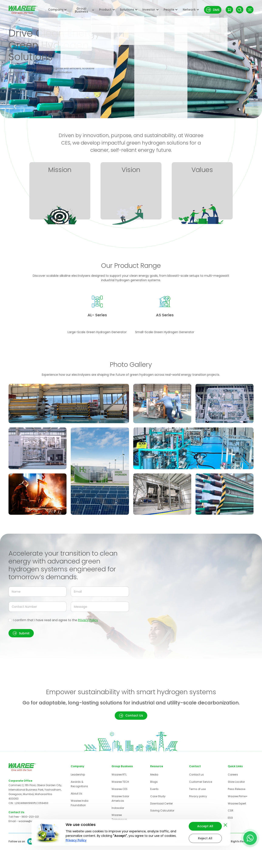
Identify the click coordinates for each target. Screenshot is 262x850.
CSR (230, 810)
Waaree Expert (237, 803)
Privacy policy (198, 796)
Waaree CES (119, 789)
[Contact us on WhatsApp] (250, 838)
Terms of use (197, 789)
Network (191, 9)
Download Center (161, 803)
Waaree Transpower (119, 817)
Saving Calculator (162, 810)
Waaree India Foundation (79, 803)
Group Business (84, 10)
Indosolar (118, 808)
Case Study (158, 796)
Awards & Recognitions (79, 784)
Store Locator (236, 782)
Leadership (78, 774)
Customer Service (200, 782)
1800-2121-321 (30, 816)
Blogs (154, 782)
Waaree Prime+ (238, 796)
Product (107, 9)
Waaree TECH (120, 782)
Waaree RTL (119, 774)
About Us (76, 793)
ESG (230, 818)
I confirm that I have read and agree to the (55, 620)
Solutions (128, 9)
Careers (233, 774)
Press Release (236, 789)
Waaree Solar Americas (120, 798)
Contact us (196, 774)
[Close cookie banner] (225, 824)
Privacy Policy (88, 620)
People (171, 9)
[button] (21, 633)
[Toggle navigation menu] (250, 9)
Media (154, 774)
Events (154, 789)
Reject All (205, 838)
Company (57, 9)
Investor (150, 9)
